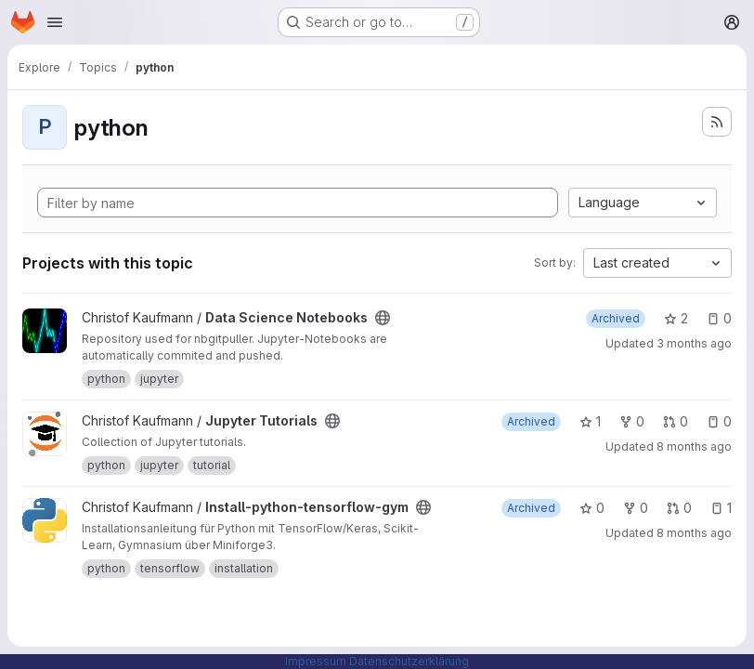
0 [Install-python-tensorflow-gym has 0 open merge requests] (679, 508)
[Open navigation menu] (55, 22)
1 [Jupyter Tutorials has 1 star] (590, 421)
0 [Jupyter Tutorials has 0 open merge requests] (675, 421)
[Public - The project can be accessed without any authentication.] (382, 317)
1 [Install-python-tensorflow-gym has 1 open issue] (721, 508)
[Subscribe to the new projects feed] (717, 122)
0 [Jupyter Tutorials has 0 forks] (631, 421)
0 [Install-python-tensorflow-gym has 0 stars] (591, 508)
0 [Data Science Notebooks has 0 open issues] (719, 318)
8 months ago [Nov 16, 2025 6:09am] (694, 446)
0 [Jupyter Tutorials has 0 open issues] (719, 421)
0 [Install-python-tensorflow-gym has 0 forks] (635, 508)
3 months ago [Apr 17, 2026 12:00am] (694, 343)
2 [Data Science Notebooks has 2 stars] (676, 318)
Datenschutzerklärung (409, 661)
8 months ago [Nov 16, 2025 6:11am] (694, 533)
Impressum (315, 661)
